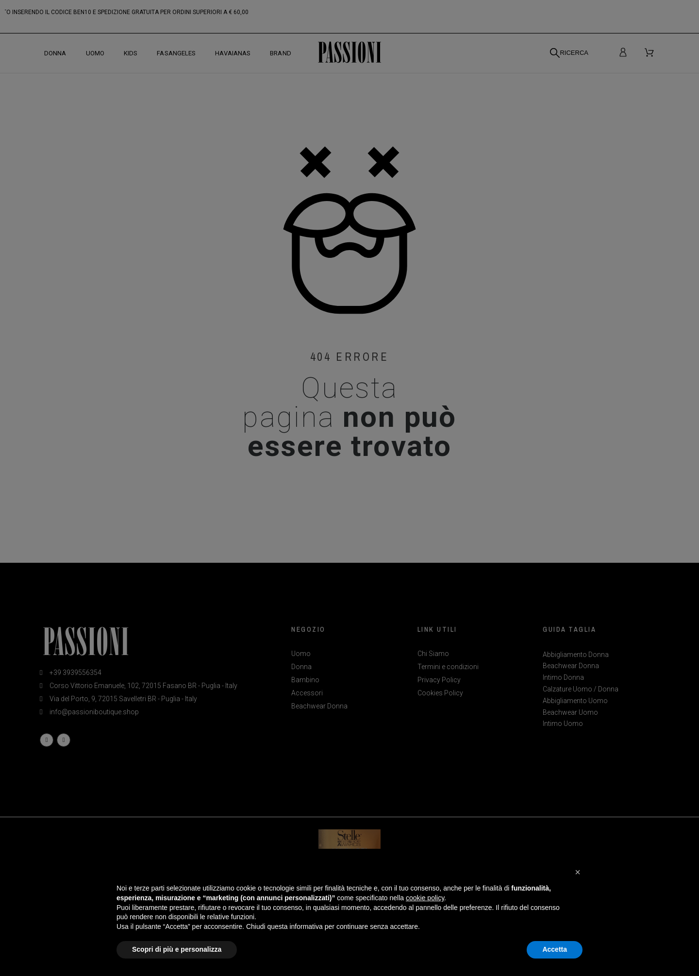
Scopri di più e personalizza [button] (176, 949)
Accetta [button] (554, 949)
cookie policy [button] (425, 898)
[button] (577, 872)
